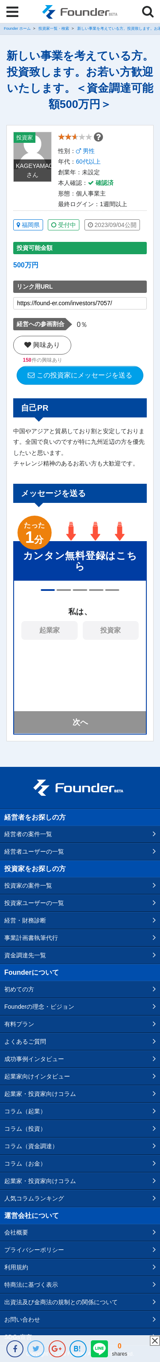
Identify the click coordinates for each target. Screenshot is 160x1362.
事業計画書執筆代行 (31, 937)
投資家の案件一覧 (28, 885)
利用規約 (16, 1267)
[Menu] (12, 12)
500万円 (25, 265)
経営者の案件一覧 (28, 834)
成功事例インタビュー (34, 1059)
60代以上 (88, 161)
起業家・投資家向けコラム (40, 1093)
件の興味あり (42, 360)
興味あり (42, 345)
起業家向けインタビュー (37, 1076)
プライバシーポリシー (34, 1249)
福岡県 (28, 224)
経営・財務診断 (25, 920)
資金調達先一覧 (25, 955)
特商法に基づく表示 (31, 1284)
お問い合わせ (22, 1319)
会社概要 (16, 1232)
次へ (80, 722)
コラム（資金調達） (31, 1146)
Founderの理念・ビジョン (39, 1006)
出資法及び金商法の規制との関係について (61, 1302)
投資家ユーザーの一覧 (34, 902)
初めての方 (19, 989)
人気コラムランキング (34, 1198)
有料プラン (19, 1024)
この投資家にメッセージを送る (80, 375)
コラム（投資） (25, 1128)
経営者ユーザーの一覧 (34, 851)
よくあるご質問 (25, 1041)
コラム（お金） (25, 1163)
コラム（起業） (25, 1111)
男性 (85, 151)
